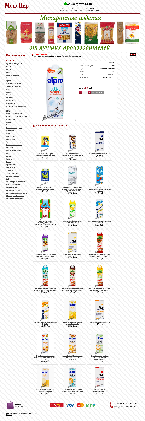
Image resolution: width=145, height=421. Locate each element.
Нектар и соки (11, 139)
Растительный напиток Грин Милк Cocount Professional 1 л (45, 289)
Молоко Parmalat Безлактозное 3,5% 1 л (45, 323)
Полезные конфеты (13, 150)
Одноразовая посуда (14, 142)
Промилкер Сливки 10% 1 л (73, 255)
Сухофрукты (11, 167)
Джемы (8, 78)
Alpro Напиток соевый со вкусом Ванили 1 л (45, 390)
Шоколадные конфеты (14, 199)
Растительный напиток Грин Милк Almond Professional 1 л (99, 255)
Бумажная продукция (14, 64)
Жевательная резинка (14, 83)
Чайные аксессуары (13, 184)
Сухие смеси (11, 165)
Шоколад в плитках (13, 190)
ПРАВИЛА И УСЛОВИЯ (91, 10)
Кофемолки (10, 119)
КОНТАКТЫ (78, 10)
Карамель (9, 92)
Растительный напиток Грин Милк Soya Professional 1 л (99, 289)
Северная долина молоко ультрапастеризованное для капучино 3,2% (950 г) (72, 189)
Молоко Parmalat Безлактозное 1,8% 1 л (99, 222)
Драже (8, 81)
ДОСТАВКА (61, 10)
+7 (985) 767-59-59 (79, 4)
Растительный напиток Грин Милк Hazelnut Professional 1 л (72, 289)
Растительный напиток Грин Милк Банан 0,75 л (72, 222)
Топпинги (9, 170)
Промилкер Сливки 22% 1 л (100, 322)
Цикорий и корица (12, 176)
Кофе (8, 111)
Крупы (8, 122)
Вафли (8, 69)
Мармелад (10, 130)
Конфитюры (10, 103)
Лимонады (10, 125)
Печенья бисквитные (14, 145)
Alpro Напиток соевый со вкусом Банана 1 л (72, 323)
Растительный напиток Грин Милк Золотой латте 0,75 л (45, 255)
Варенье (9, 66)
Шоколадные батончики (15, 196)
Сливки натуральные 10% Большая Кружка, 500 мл (45, 188)
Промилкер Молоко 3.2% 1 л (99, 154)
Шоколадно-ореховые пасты (16, 193)
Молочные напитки (39, 54)
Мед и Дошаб (11, 136)
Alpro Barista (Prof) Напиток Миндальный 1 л (73, 356)
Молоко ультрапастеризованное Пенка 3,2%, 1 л (99, 189)
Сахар (8, 156)
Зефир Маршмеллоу (13, 86)
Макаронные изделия (14, 128)
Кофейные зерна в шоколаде (17, 116)
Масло (8, 133)
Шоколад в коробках (13, 187)
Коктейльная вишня (13, 95)
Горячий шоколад (12, 75)
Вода (8, 72)
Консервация (11, 100)
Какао (8, 89)
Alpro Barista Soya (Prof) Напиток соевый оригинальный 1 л (100, 357)
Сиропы (9, 159)
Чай (7, 179)
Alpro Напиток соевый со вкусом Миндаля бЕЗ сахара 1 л (45, 357)
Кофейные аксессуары (14, 113)
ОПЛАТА (69, 10)
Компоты (9, 98)
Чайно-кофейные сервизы (16, 182)
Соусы (8, 162)
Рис (7, 153)
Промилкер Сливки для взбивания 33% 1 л (99, 390)
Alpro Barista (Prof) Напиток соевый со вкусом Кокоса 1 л (72, 390)
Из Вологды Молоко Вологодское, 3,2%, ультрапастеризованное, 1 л (45, 222)
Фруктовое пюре (12, 173)
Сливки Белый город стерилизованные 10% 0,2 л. (45, 154)
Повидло (9, 148)
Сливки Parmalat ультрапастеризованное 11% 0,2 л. (72, 155)
